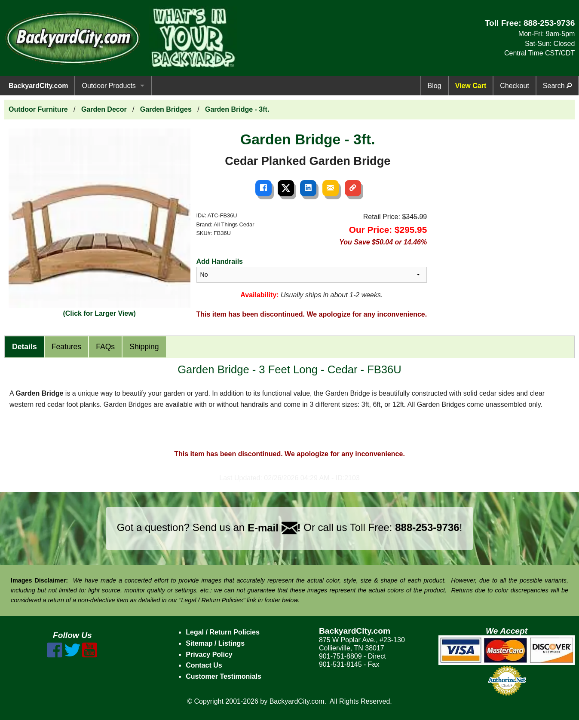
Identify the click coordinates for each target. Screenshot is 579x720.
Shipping (144, 346)
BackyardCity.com (38, 85)
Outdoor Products (108, 85)
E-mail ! (274, 528)
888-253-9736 (549, 22)
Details (24, 346)
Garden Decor (104, 109)
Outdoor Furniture (38, 109)
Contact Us (204, 665)
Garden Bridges (166, 109)
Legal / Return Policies (223, 632)
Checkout (514, 85)
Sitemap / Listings (215, 643)
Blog (434, 85)
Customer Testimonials (223, 676)
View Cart (471, 85)
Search (557, 85)
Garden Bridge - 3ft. (237, 109)
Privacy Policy (209, 654)
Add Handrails (219, 261)
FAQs (105, 346)
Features (66, 346)
